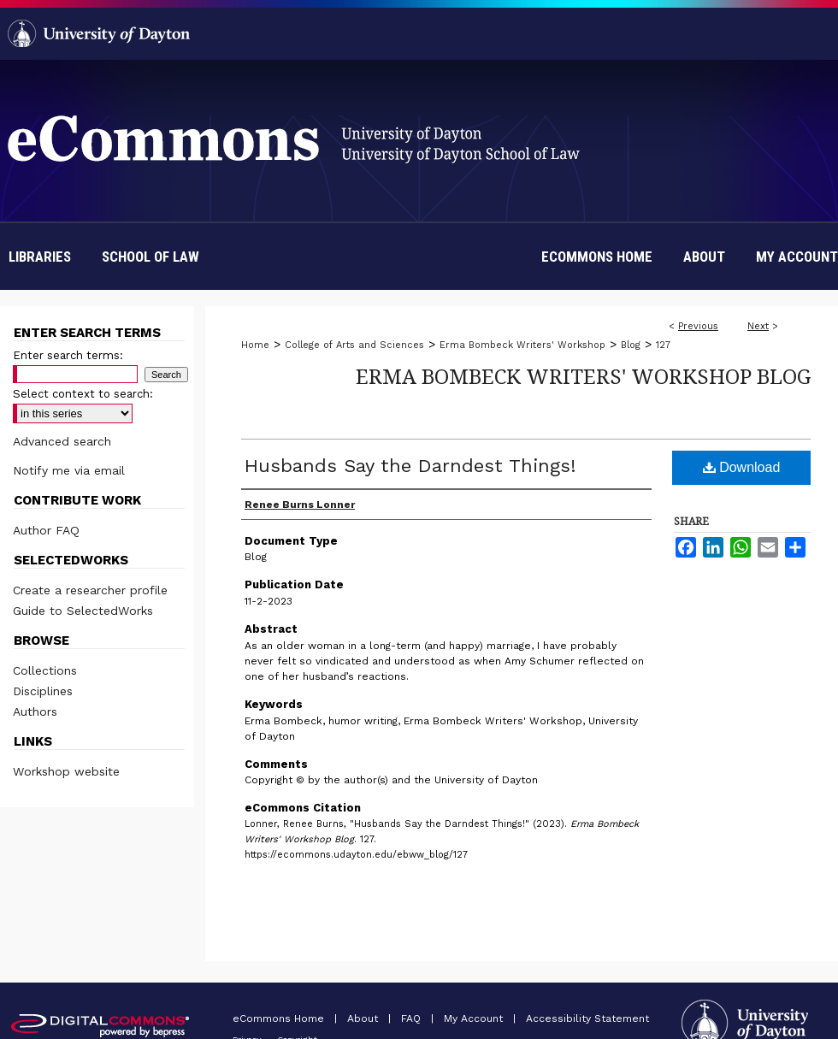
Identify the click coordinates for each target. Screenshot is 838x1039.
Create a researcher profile (90, 590)
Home (255, 345)
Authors (35, 711)
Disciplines (43, 691)
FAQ (412, 1018)
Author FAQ (46, 530)
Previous (698, 326)
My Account (475, 1018)
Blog (630, 345)
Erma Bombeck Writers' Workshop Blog (583, 376)
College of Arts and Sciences (354, 345)
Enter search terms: (68, 355)
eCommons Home (280, 1018)
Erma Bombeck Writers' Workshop (522, 345)
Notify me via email (69, 470)
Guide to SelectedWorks (83, 610)
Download (742, 467)
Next (758, 326)
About (364, 1018)
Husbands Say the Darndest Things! (410, 465)
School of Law (150, 256)
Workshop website (66, 771)
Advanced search (62, 441)
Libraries (40, 256)
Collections (45, 670)
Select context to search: (83, 393)
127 (663, 345)
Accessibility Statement (587, 1018)
